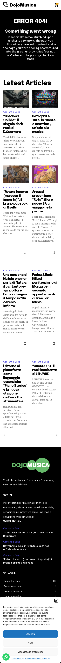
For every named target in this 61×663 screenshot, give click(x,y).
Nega (30, 642)
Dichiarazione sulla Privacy (37, 659)
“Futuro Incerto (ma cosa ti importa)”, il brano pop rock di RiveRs (15, 199)
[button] (56, 600)
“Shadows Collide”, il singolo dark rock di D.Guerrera (13, 124)
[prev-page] (5, 434)
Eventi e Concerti (41, 270)
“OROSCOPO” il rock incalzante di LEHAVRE (44, 370)
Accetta (30, 634)
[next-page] (55, 434)
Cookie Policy (18, 659)
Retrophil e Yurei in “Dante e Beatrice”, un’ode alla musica (43, 124)
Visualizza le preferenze (30, 651)
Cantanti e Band (11, 112)
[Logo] (19, 5)
